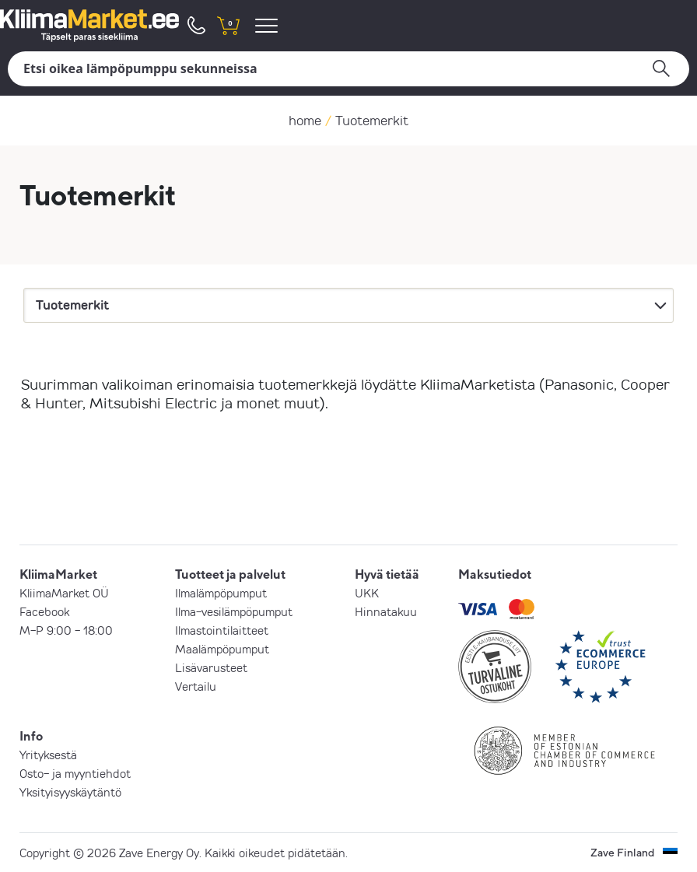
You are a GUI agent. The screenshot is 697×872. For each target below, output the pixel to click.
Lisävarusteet (211, 667)
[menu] (269, 25)
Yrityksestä (48, 754)
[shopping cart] (228, 25)
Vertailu (195, 686)
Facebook (44, 611)
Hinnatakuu (386, 611)
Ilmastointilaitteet (221, 630)
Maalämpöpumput (222, 649)
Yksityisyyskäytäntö (70, 792)
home (305, 120)
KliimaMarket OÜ (64, 593)
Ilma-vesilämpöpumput (233, 611)
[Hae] (348, 68)
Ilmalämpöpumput (221, 593)
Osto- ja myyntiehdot (75, 773)
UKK (367, 593)
